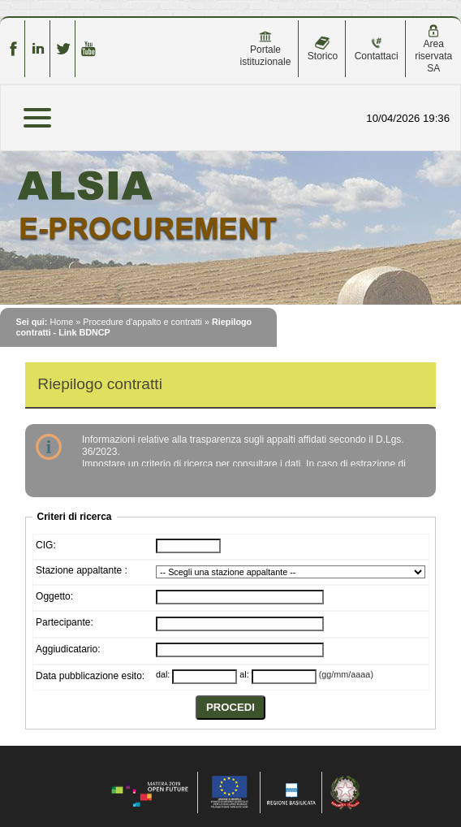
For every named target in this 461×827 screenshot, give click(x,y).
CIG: (46, 545)
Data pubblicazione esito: (90, 676)
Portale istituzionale (265, 48)
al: (243, 674)
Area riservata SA (433, 49)
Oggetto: (54, 596)
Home (61, 322)
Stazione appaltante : (81, 570)
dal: (163, 674)
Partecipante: (64, 622)
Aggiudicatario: (68, 649)
